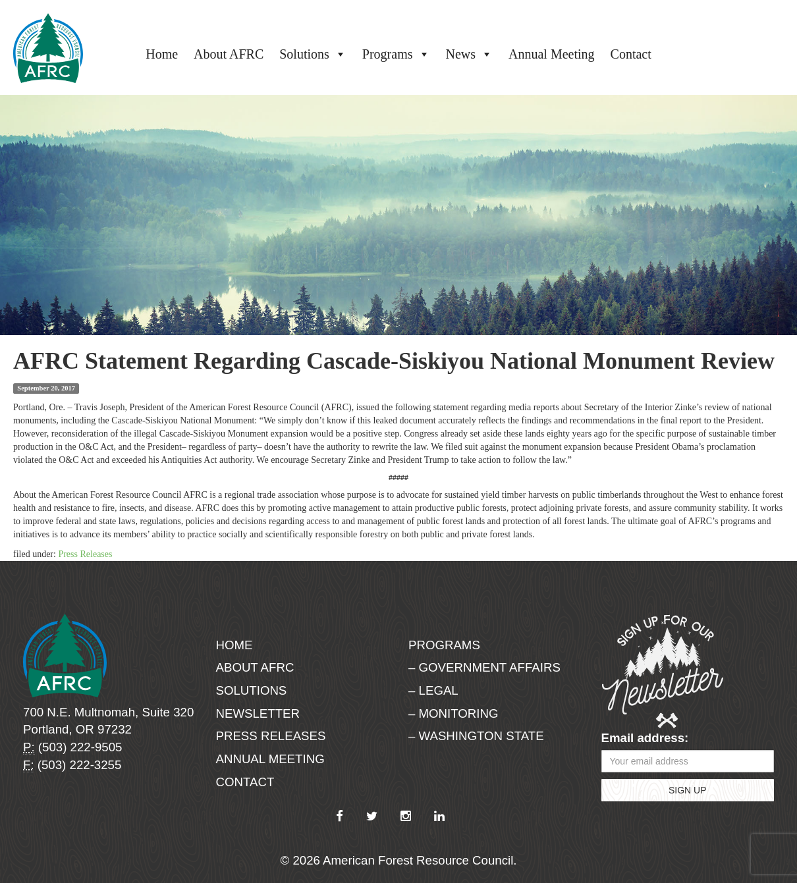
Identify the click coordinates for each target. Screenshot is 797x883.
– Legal (433, 690)
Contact (631, 54)
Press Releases (85, 554)
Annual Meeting (551, 54)
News (469, 54)
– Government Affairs (484, 667)
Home (162, 54)
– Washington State (476, 736)
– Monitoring (453, 713)
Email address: (645, 738)
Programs (396, 54)
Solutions (312, 54)
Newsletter (258, 713)
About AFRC (228, 54)
